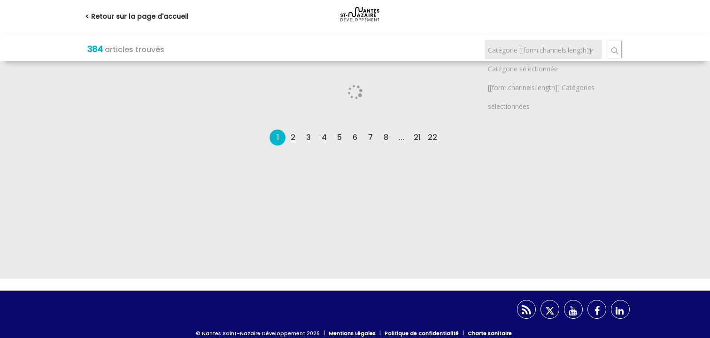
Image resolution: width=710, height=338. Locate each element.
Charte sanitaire (490, 333)
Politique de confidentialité (422, 333)
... (401, 137)
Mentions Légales (352, 333)
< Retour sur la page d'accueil (136, 16)
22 (432, 137)
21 (417, 137)
